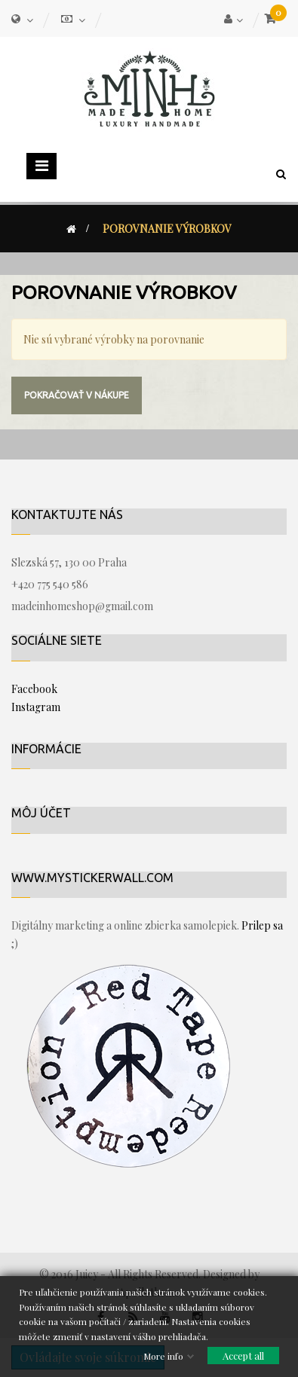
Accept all (243, 1355)
